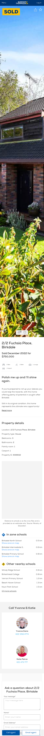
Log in (39, 3)
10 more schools (9, 591)
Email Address (9, 723)
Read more (7, 411)
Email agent (30, 733)
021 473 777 (22, 662)
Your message (9, 696)
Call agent (10, 733)
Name (6, 713)
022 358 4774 (22, 634)
